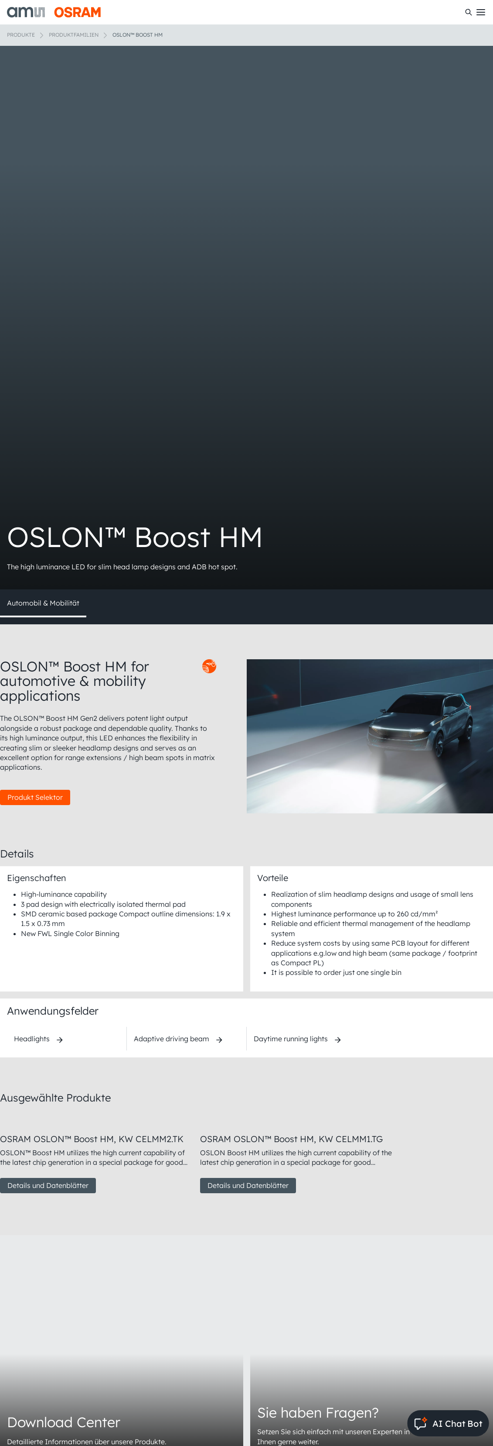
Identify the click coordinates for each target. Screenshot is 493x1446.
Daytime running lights (291, 1038)
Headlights (32, 1038)
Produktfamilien (74, 34)
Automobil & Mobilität (43, 603)
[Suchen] (469, 12)
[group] (96, 1153)
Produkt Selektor (35, 797)
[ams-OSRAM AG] (54, 12)
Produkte (21, 34)
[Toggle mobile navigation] (481, 12)
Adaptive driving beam (171, 1038)
